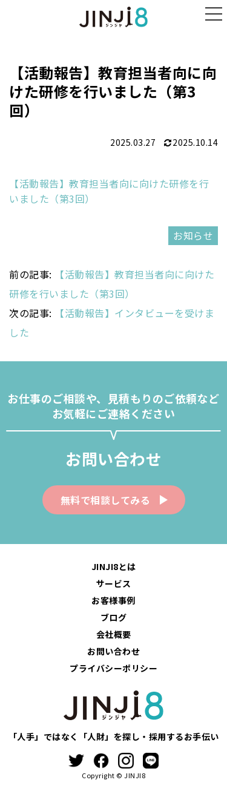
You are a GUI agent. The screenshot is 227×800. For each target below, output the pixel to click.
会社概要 (113, 634)
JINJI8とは (113, 566)
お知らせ (193, 235)
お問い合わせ (113, 651)
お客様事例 (113, 600)
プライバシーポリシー (113, 668)
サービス (113, 583)
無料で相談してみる (106, 500)
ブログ (113, 617)
